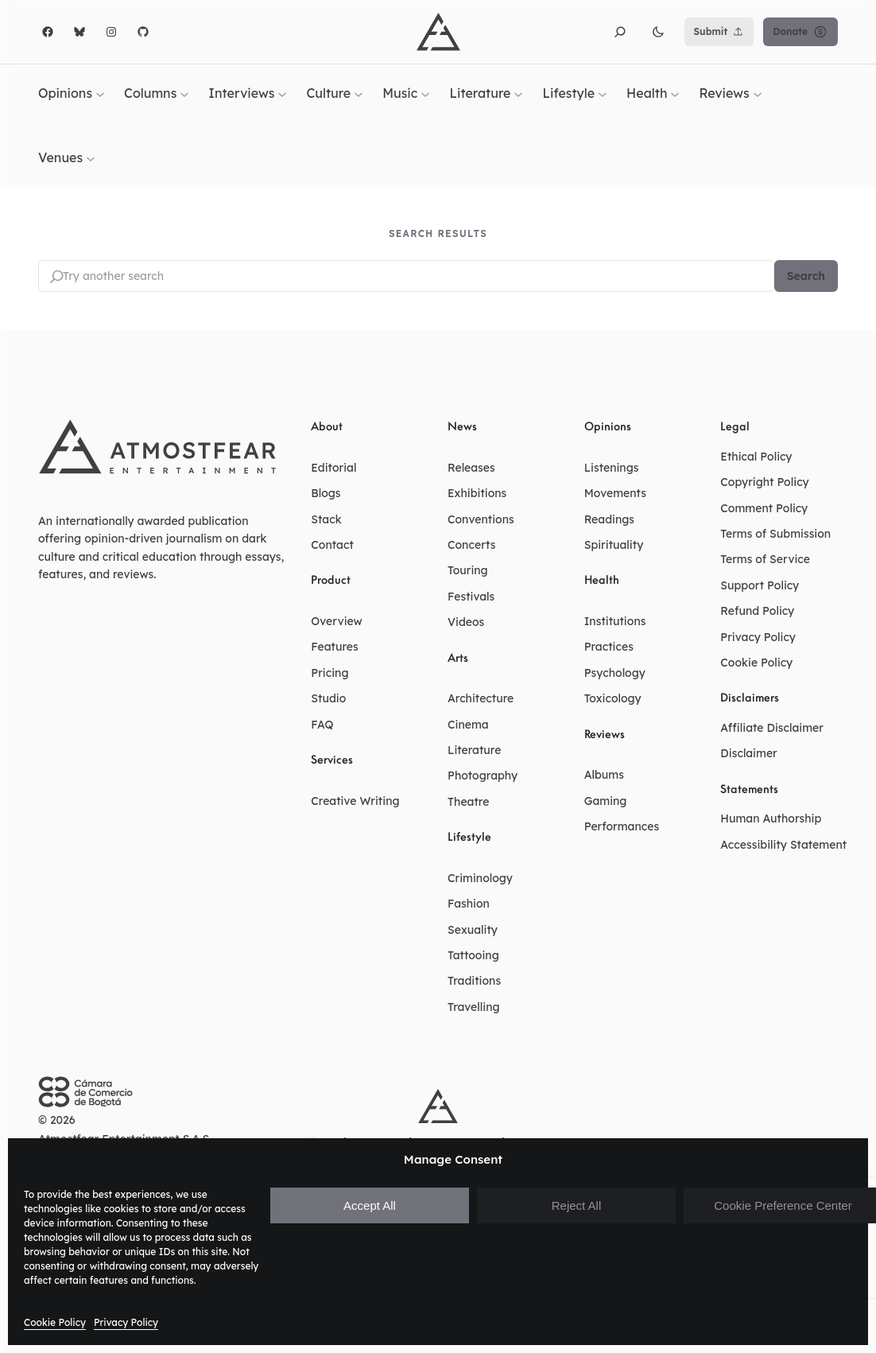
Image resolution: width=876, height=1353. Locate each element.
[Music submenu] (425, 93)
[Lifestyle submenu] (602, 93)
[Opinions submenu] (100, 93)
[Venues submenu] (90, 158)
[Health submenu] (675, 93)
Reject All (577, 1205)
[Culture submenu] (358, 93)
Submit (719, 31)
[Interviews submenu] (282, 93)
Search (806, 276)
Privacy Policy (126, 1322)
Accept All (369, 1205)
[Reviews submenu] (757, 93)
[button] (620, 32)
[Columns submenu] (184, 93)
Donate (800, 32)
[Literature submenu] (518, 93)
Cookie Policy (55, 1322)
